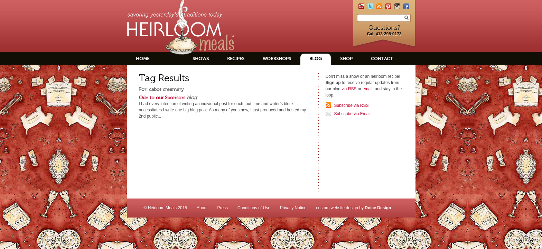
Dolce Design (378, 207)
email (368, 88)
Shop (346, 58)
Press (222, 207)
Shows (201, 58)
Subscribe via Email (352, 113)
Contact (382, 58)
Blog (315, 58)
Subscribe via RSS (351, 105)
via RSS (349, 88)
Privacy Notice (293, 207)
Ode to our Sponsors (162, 97)
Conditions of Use (253, 207)
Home (142, 58)
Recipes (235, 58)
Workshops (277, 58)
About (202, 207)
